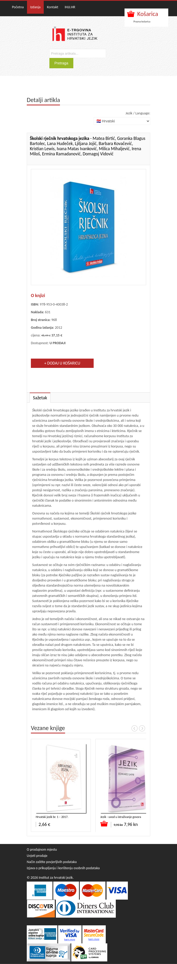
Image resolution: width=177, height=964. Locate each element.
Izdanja (35, 7)
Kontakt (52, 7)
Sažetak (40, 398)
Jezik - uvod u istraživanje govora (120, 817)
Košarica (147, 14)
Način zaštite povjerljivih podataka (52, 862)
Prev (134, 728)
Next (142, 728)
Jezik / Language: (138, 113)
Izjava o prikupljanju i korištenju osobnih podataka (63, 868)
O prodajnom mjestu (42, 849)
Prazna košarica (142, 21)
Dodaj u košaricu (104, 823)
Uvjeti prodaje (37, 855)
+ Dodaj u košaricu (62, 363)
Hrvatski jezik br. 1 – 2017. (52, 817)
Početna (18, 7)
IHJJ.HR (70, 7)
